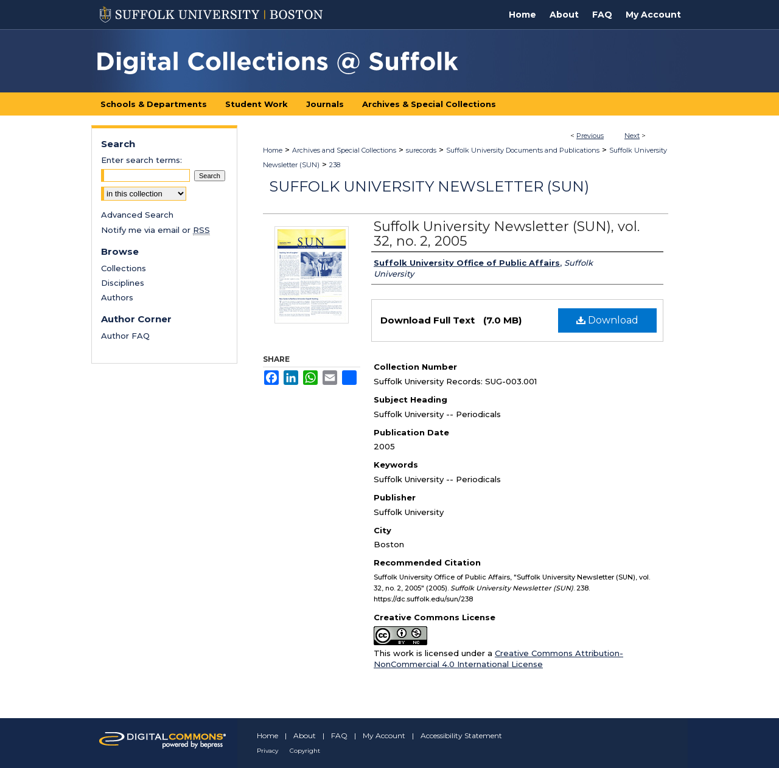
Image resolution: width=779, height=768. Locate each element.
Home (272, 150)
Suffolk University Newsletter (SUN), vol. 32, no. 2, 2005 (507, 233)
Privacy (267, 751)
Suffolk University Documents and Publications (522, 150)
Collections (123, 268)
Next (632, 135)
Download (607, 320)
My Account (384, 735)
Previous (590, 135)
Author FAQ (125, 336)
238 (334, 165)
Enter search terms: (141, 160)
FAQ (339, 735)
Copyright (305, 751)
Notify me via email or (155, 230)
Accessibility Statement (461, 735)
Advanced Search (137, 215)
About (304, 735)
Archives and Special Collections (344, 150)
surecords (421, 150)
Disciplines (122, 283)
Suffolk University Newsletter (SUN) (429, 186)
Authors (117, 297)
